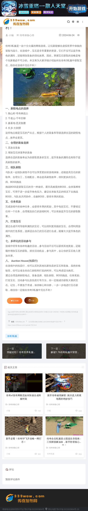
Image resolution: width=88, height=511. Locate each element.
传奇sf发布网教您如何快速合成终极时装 (23, 397)
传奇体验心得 (27, 35)
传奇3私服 (12, 336)
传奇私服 (50, 454)
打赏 (31, 300)
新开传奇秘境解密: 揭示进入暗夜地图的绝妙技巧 (64, 397)
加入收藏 (14, 301)
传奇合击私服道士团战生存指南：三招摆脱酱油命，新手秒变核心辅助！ (64, 441)
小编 (11, 35)
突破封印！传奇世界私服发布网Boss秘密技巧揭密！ (22, 352)
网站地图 (50, 509)
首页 (12, 322)
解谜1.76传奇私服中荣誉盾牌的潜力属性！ (66, 352)
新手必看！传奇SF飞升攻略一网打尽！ (23, 440)
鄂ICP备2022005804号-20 (67, 509)
